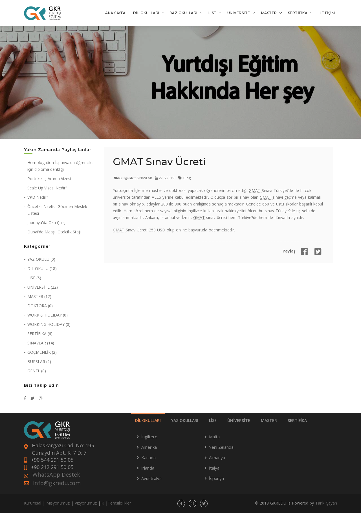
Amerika (149, 447)
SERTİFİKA (298, 13)
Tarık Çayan (326, 503)
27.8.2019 (164, 178)
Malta (214, 436)
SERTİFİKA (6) (39, 333)
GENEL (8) (36, 370)
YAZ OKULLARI (183, 13)
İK (102, 503)
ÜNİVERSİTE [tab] (238, 420)
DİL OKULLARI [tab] (148, 420)
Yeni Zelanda (221, 447)
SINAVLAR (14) (40, 343)
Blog (184, 178)
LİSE (212, 13)
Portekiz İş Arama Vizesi (49, 178)
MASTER (269, 13)
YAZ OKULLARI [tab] (184, 420)
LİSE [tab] (213, 420)
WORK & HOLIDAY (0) (47, 315)
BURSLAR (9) (39, 361)
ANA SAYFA (115, 13)
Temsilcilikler (119, 503)
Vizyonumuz (86, 503)
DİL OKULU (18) (42, 268)
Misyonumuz (58, 503)
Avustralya (151, 478)
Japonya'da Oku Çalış (46, 222)
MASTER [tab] (269, 420)
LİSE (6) (34, 277)
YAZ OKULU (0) (41, 259)
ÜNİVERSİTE (238, 13)
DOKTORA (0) (40, 305)
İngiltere (149, 436)
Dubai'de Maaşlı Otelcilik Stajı (54, 232)
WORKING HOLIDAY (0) (49, 324)
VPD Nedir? (37, 197)
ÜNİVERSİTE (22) (42, 287)
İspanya (216, 478)
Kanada (148, 457)
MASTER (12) (39, 296)
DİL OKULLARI (146, 13)
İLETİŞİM (326, 13)
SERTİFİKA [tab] (297, 420)
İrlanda (147, 468)
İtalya (214, 468)
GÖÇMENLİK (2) (42, 352)
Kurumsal (32, 503)
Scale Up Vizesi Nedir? (47, 188)
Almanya (217, 457)
